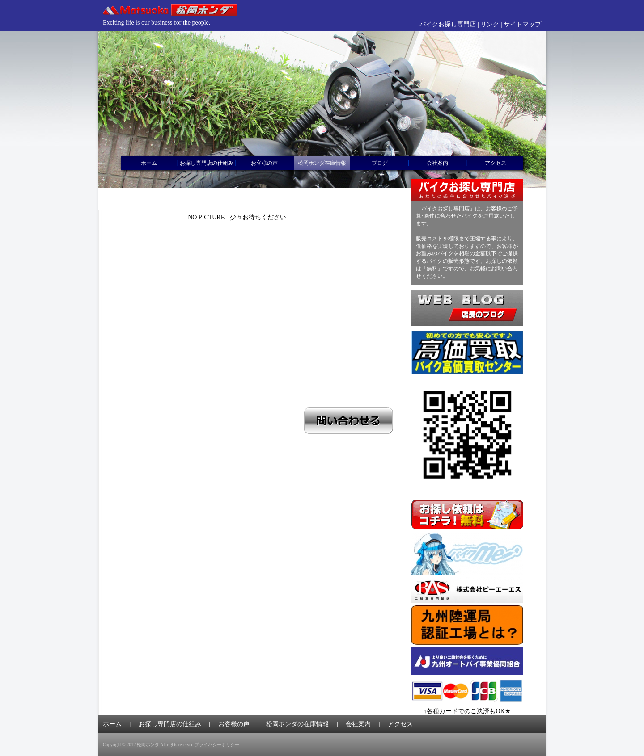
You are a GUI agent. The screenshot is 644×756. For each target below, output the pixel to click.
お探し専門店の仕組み (206, 163)
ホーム (149, 163)
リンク (489, 24)
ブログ (380, 163)
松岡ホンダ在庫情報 (322, 163)
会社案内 (437, 163)
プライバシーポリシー (217, 744)
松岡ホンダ (148, 744)
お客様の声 (264, 163)
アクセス (495, 163)
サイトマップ (522, 24)
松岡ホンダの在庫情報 (297, 724)
